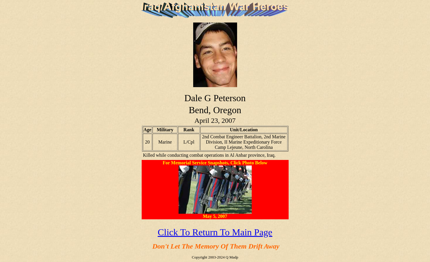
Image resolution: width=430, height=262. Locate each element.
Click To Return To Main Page (215, 232)
